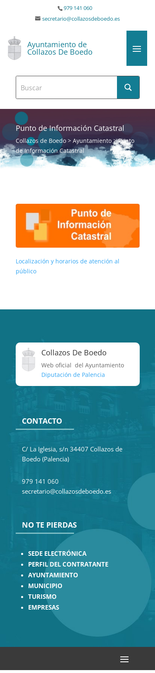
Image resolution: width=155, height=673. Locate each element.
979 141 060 (78, 8)
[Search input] (67, 87)
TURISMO (42, 596)
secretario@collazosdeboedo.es (81, 18)
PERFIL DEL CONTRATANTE (68, 564)
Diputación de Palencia (73, 375)
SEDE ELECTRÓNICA (57, 553)
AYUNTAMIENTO (53, 575)
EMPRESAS (43, 607)
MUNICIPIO (45, 585)
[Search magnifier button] (128, 87)
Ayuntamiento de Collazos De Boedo (60, 48)
